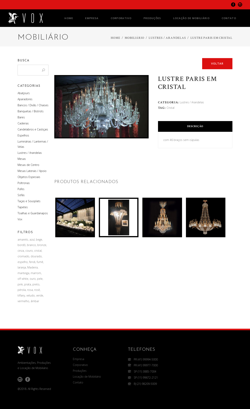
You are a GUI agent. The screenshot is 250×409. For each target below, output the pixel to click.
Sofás (21, 195)
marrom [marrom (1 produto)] (36, 273)
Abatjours (24, 93)
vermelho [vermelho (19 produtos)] (23, 301)
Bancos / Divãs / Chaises (33, 105)
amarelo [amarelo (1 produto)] (23, 239)
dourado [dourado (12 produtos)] (36, 256)
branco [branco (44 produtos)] (31, 245)
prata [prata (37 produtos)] (27, 284)
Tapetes (23, 207)
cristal (170, 108)
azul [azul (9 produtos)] (32, 239)
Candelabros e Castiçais (33, 129)
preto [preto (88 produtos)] (35, 284)
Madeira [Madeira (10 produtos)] (32, 267)
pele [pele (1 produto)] (40, 279)
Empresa (78, 359)
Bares (21, 117)
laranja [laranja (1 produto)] (22, 267)
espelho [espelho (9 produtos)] (23, 262)
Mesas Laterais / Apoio (32, 171)
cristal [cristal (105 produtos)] (38, 250)
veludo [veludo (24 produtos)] (30, 295)
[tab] (195, 126)
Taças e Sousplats (29, 201)
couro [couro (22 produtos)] (29, 250)
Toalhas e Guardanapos (33, 213)
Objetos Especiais (29, 177)
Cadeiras (23, 123)
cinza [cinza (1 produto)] (21, 250)
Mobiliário (134, 38)
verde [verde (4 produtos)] (39, 295)
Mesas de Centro (28, 165)
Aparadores (25, 99)
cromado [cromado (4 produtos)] (23, 256)
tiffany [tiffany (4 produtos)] (21, 295)
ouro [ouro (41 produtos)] (33, 279)
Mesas (22, 159)
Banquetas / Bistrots (31, 111)
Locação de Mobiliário (87, 376)
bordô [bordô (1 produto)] (22, 245)
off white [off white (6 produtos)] (23, 279)
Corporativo (80, 365)
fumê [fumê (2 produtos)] (40, 262)
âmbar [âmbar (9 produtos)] (35, 301)
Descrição (195, 126)
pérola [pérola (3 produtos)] (22, 290)
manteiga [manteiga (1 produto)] (23, 273)
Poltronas (24, 183)
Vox (20, 219)
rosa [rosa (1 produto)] (30, 290)
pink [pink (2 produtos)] (20, 284)
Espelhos (23, 135)
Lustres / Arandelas (167, 38)
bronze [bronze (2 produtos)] (41, 245)
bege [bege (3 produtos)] (39, 239)
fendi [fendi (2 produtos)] (32, 262)
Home (115, 38)
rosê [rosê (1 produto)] (37, 290)
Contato (78, 382)
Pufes (21, 189)
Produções (80, 371)
